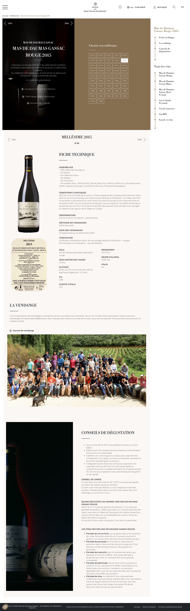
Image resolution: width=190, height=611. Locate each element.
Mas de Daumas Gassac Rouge (166, 74)
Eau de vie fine (166, 120)
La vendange (165, 43)
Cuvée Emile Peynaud (165, 102)
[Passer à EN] (182, 7)
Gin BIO (163, 114)
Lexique (137, 607)
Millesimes (14, 16)
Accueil (5, 16)
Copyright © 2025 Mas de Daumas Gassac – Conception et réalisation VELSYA (32, 607)
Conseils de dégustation (164, 50)
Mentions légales (149, 607)
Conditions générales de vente (170, 607)
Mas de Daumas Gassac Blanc (166, 82)
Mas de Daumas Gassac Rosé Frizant (166, 92)
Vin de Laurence (167, 108)
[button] (174, 7)
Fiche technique (167, 37)
